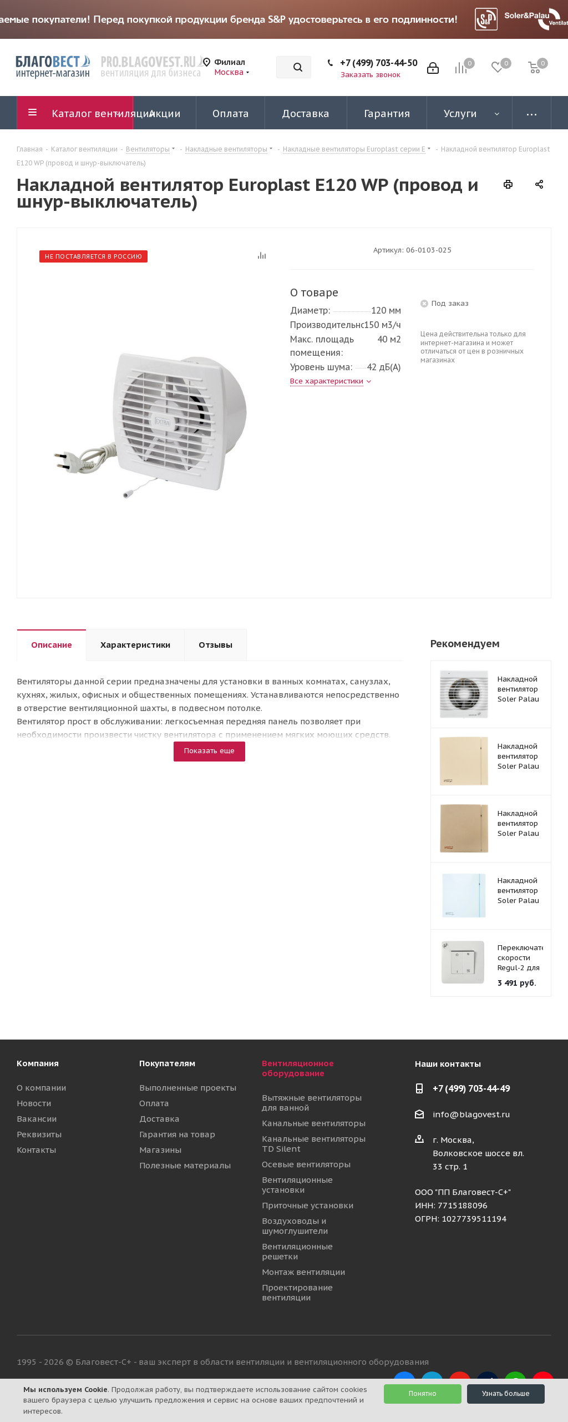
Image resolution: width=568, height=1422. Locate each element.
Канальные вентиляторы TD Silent (314, 1143)
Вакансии (37, 1118)
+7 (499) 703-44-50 (378, 62)
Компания (38, 1063)
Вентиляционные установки (297, 1184)
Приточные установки (307, 1205)
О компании (41, 1087)
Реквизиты (39, 1134)
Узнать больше (506, 1393)
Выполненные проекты (187, 1087)
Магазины (160, 1149)
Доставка (159, 1118)
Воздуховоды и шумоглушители (295, 1226)
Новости (34, 1103)
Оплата (154, 1103)
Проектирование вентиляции (297, 1292)
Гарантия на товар (177, 1134)
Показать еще (209, 750)
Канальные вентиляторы (314, 1123)
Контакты (36, 1149)
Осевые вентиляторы (306, 1164)
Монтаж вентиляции (303, 1272)
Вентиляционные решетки (297, 1251)
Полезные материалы (185, 1165)
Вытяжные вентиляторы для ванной (312, 1102)
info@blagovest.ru (471, 1114)
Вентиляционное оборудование (298, 1068)
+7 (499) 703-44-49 (471, 1088)
